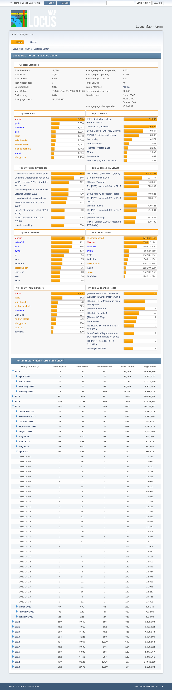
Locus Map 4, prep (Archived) (102, 160)
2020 (17, 631)
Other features (94, 143)
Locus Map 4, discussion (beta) (30, 198)
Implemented (93, 156)
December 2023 (27, 411)
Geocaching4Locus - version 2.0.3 (32, 189)
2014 (17, 661)
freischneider (21, 140)
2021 (17, 626)
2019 (17, 636)
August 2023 (25, 431)
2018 (17, 641)
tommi (18, 153)
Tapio (17, 136)
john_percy (20, 157)
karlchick (91, 259)
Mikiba (126, 87)
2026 (17, 371)
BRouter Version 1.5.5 (26, 193)
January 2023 (26, 616)
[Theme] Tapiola (95, 205)
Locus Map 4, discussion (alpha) (31, 173)
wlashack (19, 263)
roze (17, 259)
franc (17, 276)
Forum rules (93, 321)
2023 (17, 406)
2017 (17, 646)
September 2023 (27, 426)
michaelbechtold (23, 148)
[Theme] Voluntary (96, 182)
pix (16, 255)
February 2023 (26, 611)
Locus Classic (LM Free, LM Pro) (104, 130)
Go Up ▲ (159, 686)
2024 (17, 401)
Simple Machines (32, 686)
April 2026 (24, 376)
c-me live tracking (24, 225)
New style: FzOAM (96, 348)
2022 (17, 621)
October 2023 (26, 421)
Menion (18, 119)
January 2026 (26, 391)
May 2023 (24, 446)
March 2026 (25, 381)
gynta (17, 123)
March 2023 (25, 606)
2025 (17, 396)
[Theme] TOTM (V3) (97, 313)
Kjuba (90, 268)
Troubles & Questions (98, 126)
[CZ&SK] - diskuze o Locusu (101, 135)
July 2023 (24, 436)
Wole (17, 280)
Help (136, 686)
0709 (89, 255)
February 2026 (26, 386)
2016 (17, 651)
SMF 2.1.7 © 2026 (16, 686)
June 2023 (24, 441)
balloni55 (19, 127)
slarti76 (18, 327)
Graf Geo (19, 272)
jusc (17, 132)
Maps (90, 152)
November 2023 (27, 416)
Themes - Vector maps (98, 148)
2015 (17, 656)
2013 (17, 666)
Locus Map (92, 139)
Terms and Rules (147, 686)
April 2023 (24, 451)
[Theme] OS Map (96, 217)
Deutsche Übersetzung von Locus (32, 177)
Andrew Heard (22, 144)
